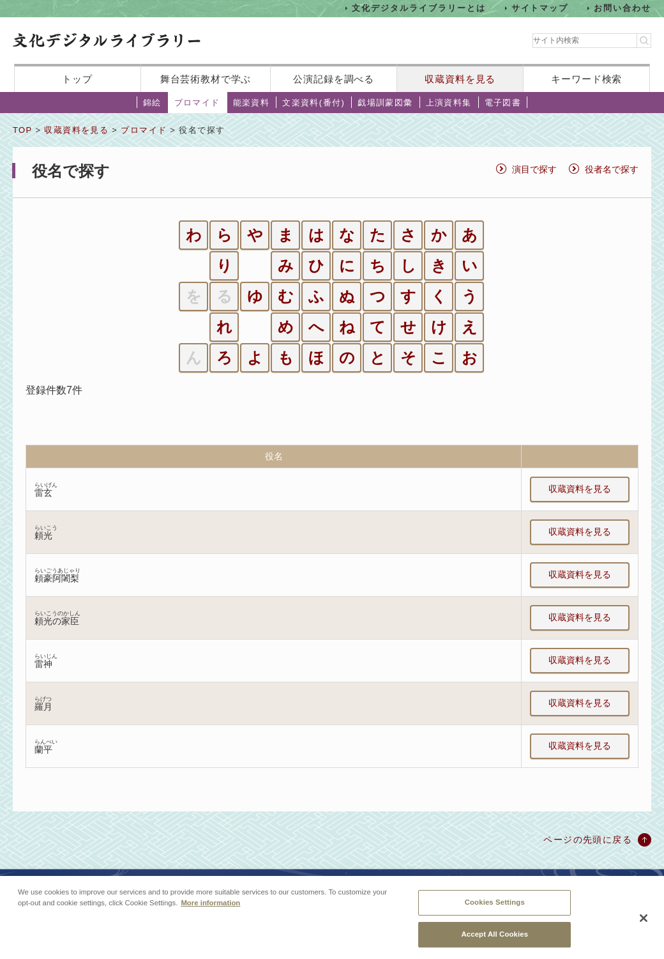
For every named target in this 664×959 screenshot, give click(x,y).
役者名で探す (611, 169)
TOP (22, 130)
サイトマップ (540, 8)
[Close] (644, 926)
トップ (77, 78)
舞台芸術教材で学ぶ (206, 78)
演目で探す (534, 169)
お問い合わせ (622, 8)
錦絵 (152, 102)
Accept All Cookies (494, 942)
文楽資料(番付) (313, 102)
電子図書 (503, 102)
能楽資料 (251, 102)
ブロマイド (197, 102)
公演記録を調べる (333, 78)
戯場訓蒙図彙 (385, 102)
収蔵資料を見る (460, 78)
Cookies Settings (495, 910)
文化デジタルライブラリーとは (418, 8)
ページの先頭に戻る (587, 839)
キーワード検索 (586, 78)
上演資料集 (449, 102)
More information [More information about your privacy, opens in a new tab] (210, 911)
